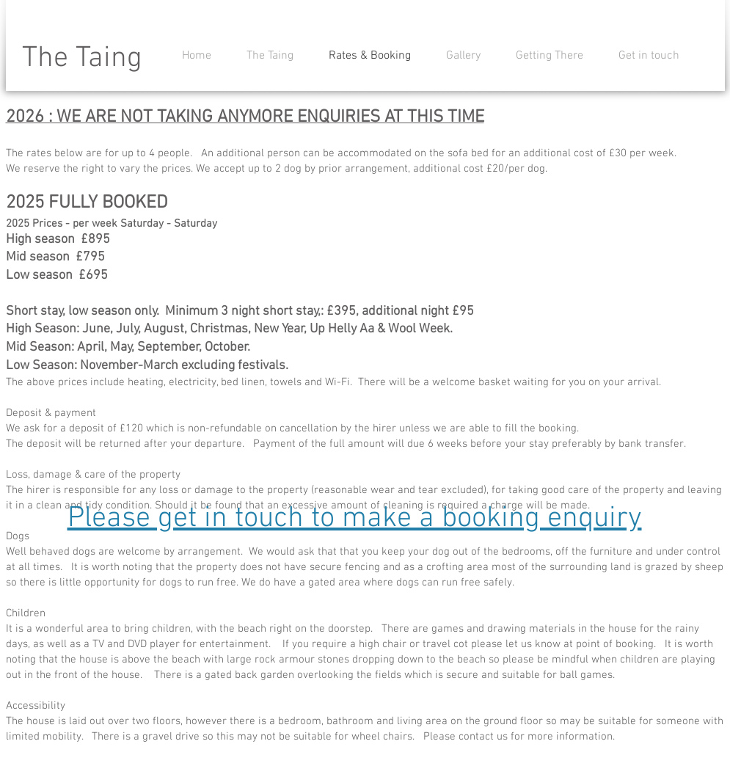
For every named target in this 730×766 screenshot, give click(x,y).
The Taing (82, 58)
